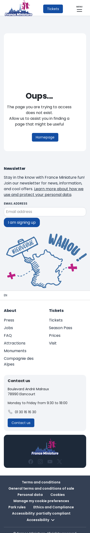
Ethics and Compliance (53, 500)
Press (9, 313)
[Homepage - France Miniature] (5, 289)
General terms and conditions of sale (41, 481)
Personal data (30, 488)
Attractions (14, 336)
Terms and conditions (41, 475)
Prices (54, 329)
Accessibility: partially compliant (41, 506)
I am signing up (22, 215)
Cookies (57, 488)
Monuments (15, 344)
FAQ (8, 329)
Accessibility (41, 513)
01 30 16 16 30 (22, 405)
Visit (53, 336)
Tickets (56, 313)
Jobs (8, 321)
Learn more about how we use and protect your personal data (44, 185)
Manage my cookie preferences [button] (41, 494)
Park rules (17, 500)
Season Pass (60, 321)
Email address (15, 197)
